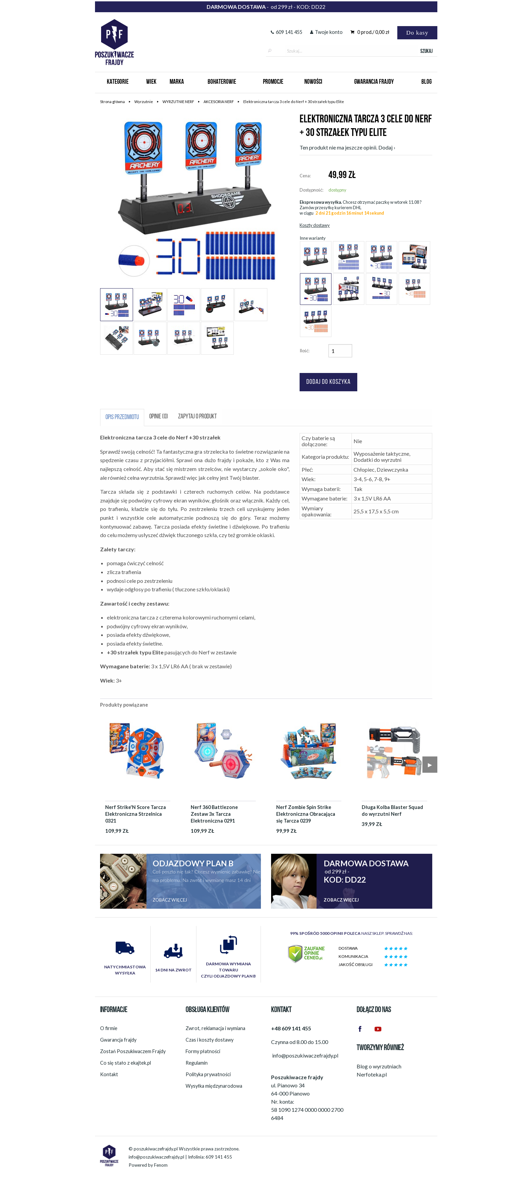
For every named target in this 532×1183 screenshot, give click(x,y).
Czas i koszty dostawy (209, 1040)
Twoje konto (326, 32)
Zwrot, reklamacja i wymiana (215, 1028)
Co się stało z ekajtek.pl (125, 1063)
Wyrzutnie (143, 101)
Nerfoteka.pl (372, 1074)
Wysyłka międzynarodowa (214, 1086)
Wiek (151, 82)
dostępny (337, 190)
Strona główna (112, 101)
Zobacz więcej (170, 900)
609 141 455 (286, 32)
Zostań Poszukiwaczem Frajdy (133, 1051)
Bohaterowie (222, 82)
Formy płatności (203, 1051)
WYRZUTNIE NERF (178, 101)
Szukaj (426, 51)
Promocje (273, 82)
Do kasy (417, 32)
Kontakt (109, 1074)
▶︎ (430, 764)
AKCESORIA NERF (219, 101)
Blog (426, 82)
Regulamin (197, 1063)
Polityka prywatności (208, 1074)
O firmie (108, 1028)
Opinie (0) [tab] (158, 417)
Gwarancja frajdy (118, 1040)
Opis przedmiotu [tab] (122, 417)
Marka (177, 82)
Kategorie (118, 82)
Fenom (161, 1165)
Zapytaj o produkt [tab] (197, 417)
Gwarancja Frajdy (374, 82)
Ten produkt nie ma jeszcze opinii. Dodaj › (347, 147)
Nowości (313, 82)
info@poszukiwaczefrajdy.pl (156, 1157)
